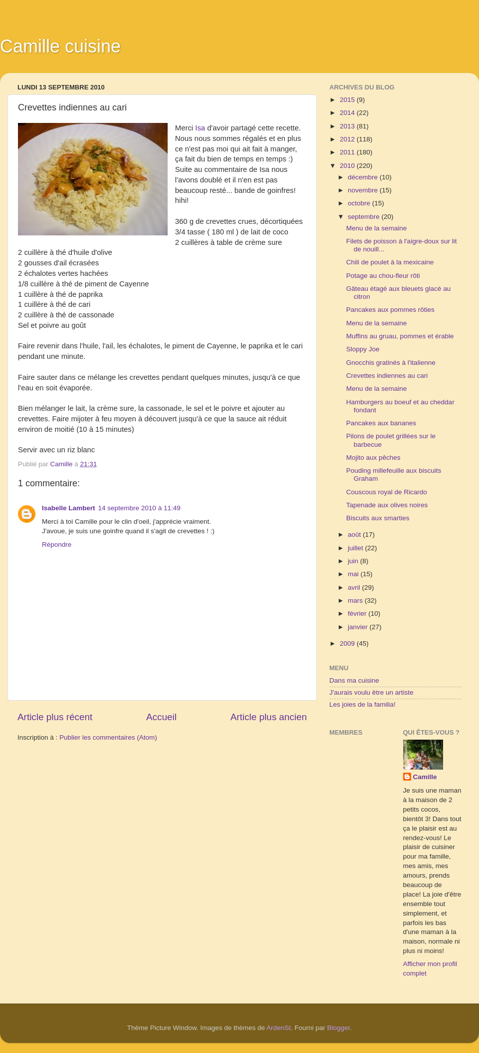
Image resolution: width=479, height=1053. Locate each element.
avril (355, 587)
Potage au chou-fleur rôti (383, 275)
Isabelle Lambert (68, 508)
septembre (365, 216)
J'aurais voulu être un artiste (371, 692)
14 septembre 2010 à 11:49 (139, 508)
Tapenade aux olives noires (387, 505)
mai (354, 574)
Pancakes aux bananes (381, 423)
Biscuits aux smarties (378, 518)
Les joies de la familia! (362, 704)
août (355, 534)
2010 (348, 165)
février (358, 613)
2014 (348, 112)
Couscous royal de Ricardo (386, 492)
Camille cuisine (60, 46)
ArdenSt (278, 1028)
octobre (360, 203)
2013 (348, 126)
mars (356, 600)
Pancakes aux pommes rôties (390, 309)
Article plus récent (54, 717)
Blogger (338, 1028)
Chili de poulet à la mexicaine (390, 262)
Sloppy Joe (363, 349)
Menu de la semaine (376, 228)
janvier (359, 627)
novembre (364, 190)
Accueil (161, 717)
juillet (356, 548)
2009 (348, 643)
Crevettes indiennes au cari (387, 375)
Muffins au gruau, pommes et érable (400, 336)
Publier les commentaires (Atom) (108, 737)
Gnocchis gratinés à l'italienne (391, 362)
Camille (425, 777)
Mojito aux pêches (373, 457)
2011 (348, 152)
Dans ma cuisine (354, 680)
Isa (200, 128)
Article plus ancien (269, 717)
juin (354, 561)
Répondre (56, 544)
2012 (348, 139)
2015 (348, 99)
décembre (364, 177)
